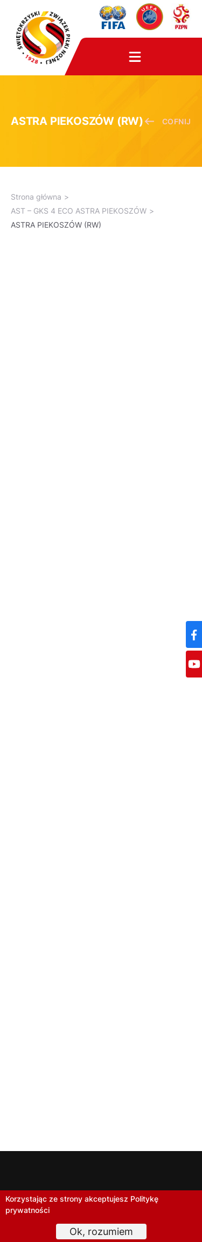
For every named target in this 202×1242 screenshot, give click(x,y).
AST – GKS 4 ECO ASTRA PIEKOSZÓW (79, 210)
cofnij (167, 121)
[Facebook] (194, 634)
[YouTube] (194, 664)
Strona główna (36, 196)
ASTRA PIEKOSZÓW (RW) (56, 224)
